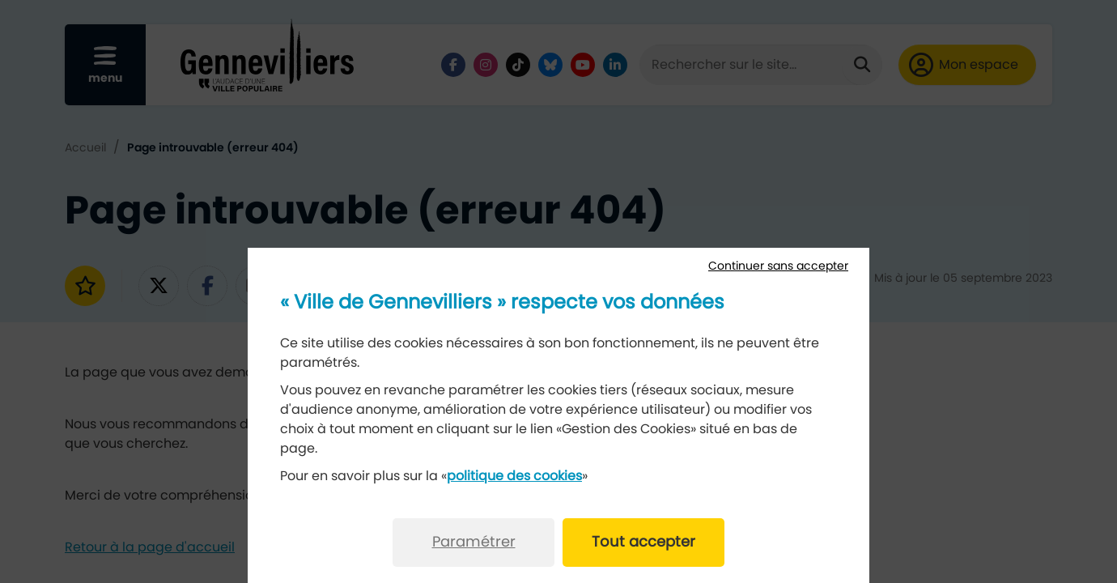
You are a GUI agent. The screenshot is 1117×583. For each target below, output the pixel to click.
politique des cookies (514, 476)
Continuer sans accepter (778, 266)
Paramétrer (474, 542)
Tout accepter (643, 542)
